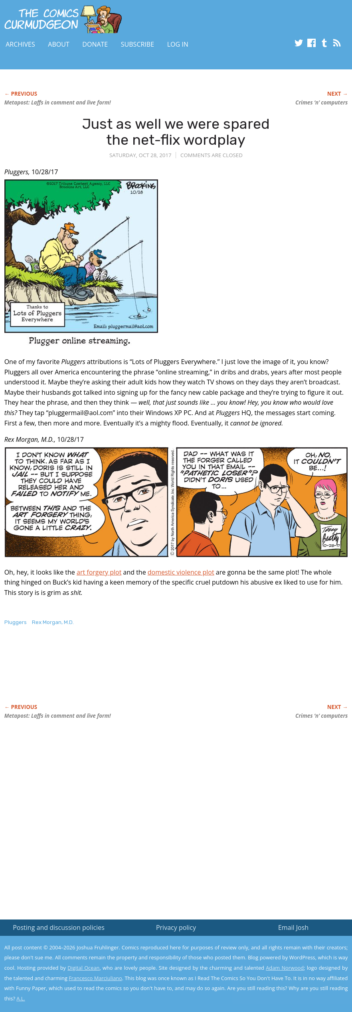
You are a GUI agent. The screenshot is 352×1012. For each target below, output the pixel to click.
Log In (177, 44)
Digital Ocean (83, 967)
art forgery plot (99, 572)
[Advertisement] (149, 673)
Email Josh (293, 927)
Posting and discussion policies (59, 927)
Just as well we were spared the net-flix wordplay (176, 131)
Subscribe (137, 44)
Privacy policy (176, 927)
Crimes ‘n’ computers (321, 102)
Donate (95, 44)
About (58, 44)
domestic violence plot (181, 572)
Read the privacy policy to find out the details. (281, 962)
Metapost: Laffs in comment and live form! (57, 102)
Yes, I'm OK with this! (284, 982)
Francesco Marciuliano (95, 978)
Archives (20, 44)
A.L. (20, 998)
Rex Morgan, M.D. (53, 622)
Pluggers (15, 622)
